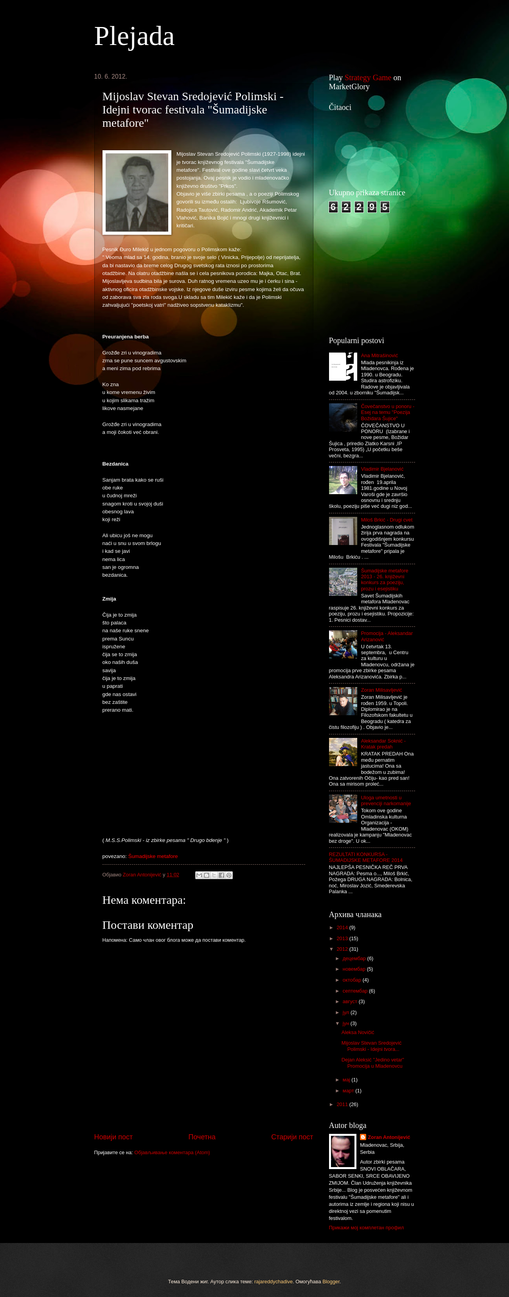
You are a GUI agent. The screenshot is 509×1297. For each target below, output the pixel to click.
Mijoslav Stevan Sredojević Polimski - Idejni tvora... (372, 1046)
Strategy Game (368, 77)
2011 (342, 1104)
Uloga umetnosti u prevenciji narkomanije (386, 800)
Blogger (331, 1281)
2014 (342, 927)
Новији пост (113, 1137)
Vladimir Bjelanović (382, 469)
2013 (342, 938)
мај (347, 1080)
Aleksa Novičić (358, 1032)
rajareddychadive (273, 1281)
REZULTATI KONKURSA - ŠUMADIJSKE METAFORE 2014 (366, 857)
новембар (355, 969)
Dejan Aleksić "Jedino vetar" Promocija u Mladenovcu (373, 1063)
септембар (356, 991)
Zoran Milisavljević (381, 690)
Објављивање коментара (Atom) (172, 1152)
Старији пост (292, 1137)
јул (347, 1012)
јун (347, 1023)
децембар (355, 958)
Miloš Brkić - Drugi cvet (387, 520)
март (349, 1091)
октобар (353, 980)
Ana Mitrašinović (379, 355)
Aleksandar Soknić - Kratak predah (383, 744)
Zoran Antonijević (389, 1137)
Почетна (202, 1137)
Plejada (134, 36)
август (351, 1001)
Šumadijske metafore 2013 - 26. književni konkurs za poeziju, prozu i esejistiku (384, 580)
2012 (342, 949)
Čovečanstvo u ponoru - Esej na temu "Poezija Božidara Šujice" (388, 412)
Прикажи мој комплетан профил (366, 1227)
